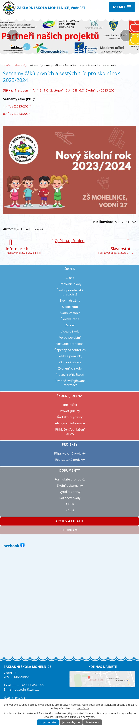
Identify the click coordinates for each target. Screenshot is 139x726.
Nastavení (92, 722)
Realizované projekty (70, 459)
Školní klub (70, 307)
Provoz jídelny (70, 411)
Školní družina (70, 300)
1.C (46, 90)
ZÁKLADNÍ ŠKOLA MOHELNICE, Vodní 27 (51, 7)
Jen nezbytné (71, 722)
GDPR (70, 504)
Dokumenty (69, 470)
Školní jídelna (69, 396)
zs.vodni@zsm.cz (27, 689)
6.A (68, 90)
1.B (39, 90)
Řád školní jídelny (70, 417)
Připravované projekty (70, 453)
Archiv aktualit (69, 521)
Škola (69, 269)
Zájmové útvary (70, 362)
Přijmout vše (48, 722)
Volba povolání (70, 337)
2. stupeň (57, 90)
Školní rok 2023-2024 (101, 90)
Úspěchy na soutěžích (70, 350)
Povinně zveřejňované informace (70, 383)
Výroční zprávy (70, 492)
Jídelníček (70, 405)
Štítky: (8, 90)
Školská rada (70, 319)
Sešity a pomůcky (70, 356)
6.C (81, 90)
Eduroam (69, 530)
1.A (32, 90)
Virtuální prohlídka (70, 344)
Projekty (69, 444)
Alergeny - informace (70, 423)
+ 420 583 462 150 (30, 685)
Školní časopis (70, 313)
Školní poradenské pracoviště (70, 292)
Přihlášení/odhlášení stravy (70, 431)
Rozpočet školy (70, 498)
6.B (75, 90)
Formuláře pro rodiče (70, 479)
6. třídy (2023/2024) (17, 113)
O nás (70, 278)
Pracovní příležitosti (70, 374)
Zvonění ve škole (70, 368)
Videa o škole (70, 331)
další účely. (83, 708)
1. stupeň (21, 90)
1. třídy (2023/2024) (17, 106)
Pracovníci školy (70, 284)
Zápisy (70, 325)
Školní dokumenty (70, 485)
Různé (70, 510)
